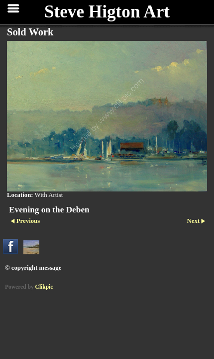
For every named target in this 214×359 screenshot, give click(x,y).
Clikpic (44, 287)
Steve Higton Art (107, 11)
